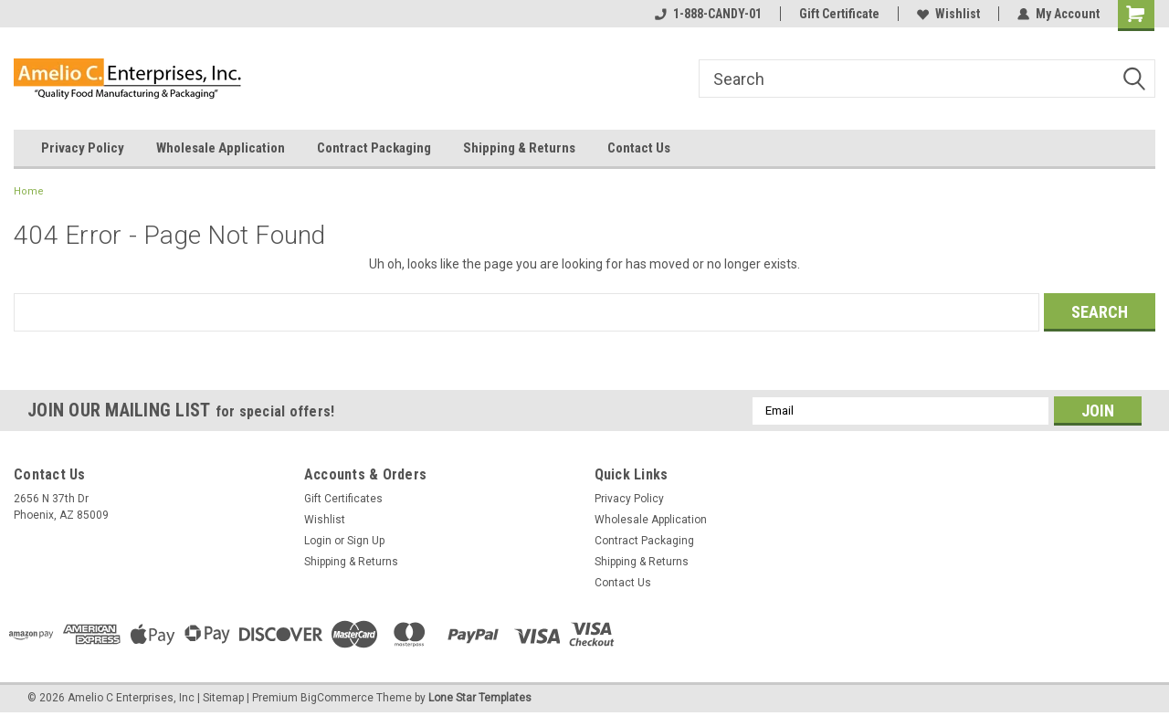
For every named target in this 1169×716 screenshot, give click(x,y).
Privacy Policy (82, 148)
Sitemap (223, 697)
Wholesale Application (220, 148)
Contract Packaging (374, 148)
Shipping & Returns (519, 148)
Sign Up (365, 540)
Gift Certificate (839, 13)
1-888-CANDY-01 (708, 13)
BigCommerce (337, 697)
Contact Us (638, 148)
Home (29, 191)
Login (318, 540)
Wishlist (948, 13)
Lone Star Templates (480, 697)
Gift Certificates (343, 498)
